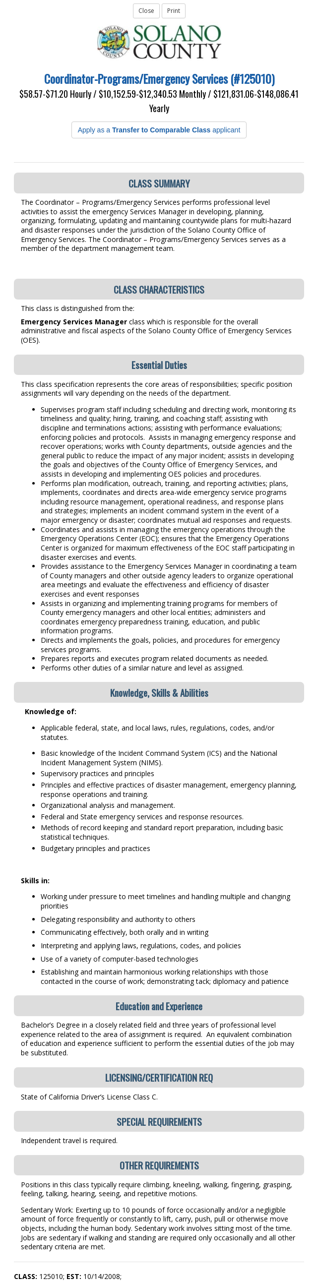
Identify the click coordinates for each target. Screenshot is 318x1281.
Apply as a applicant (159, 130)
